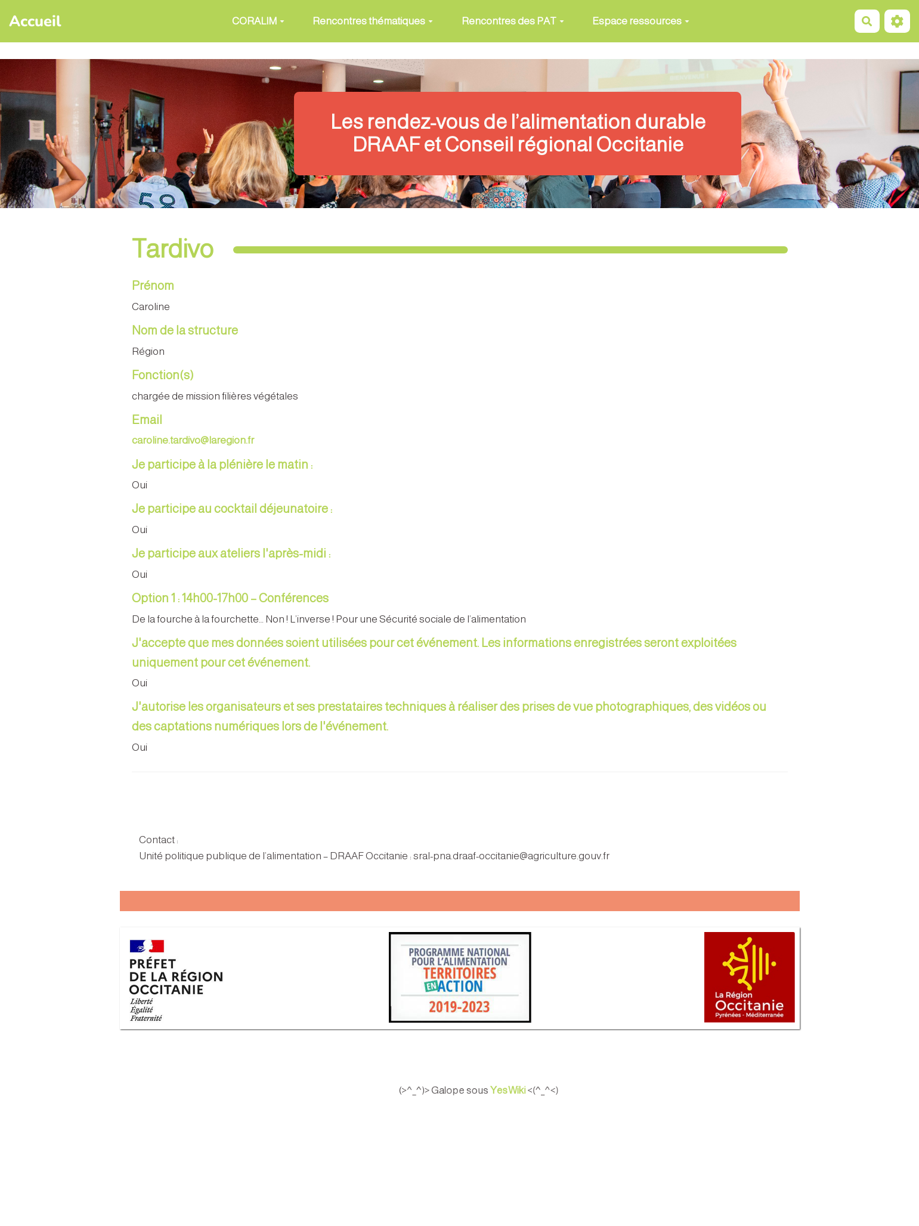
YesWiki (521, 1090)
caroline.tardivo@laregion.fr (193, 440)
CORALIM (258, 21)
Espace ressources (640, 21)
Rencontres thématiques (372, 21)
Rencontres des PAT (513, 21)
